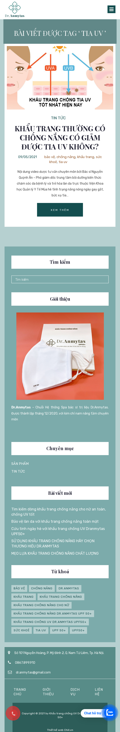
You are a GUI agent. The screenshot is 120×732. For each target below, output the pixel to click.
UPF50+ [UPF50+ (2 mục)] (78, 630)
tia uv (63, 162)
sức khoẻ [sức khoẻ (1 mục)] (22, 630)
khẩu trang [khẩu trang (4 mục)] (24, 596)
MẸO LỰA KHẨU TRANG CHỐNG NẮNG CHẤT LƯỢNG (55, 553)
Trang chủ (20, 692)
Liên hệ (99, 692)
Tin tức (58, 118)
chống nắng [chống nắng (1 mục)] (41, 588)
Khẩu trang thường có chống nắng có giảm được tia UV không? (60, 137)
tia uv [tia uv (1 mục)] (41, 630)
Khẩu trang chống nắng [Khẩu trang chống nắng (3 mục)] (61, 596)
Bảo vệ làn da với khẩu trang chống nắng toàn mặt (55, 521)
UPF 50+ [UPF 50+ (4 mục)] (59, 630)
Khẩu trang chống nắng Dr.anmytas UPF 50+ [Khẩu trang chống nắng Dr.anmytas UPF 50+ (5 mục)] (53, 613)
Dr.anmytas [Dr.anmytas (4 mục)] (69, 588)
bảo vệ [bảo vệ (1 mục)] (19, 588)
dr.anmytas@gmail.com (33, 672)
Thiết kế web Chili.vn (60, 730)
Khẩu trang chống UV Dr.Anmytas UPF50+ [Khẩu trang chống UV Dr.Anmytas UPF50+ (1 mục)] (50, 622)
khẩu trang (85, 157)
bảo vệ (49, 157)
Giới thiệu (48, 692)
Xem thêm (60, 210)
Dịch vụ (75, 692)
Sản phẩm (20, 464)
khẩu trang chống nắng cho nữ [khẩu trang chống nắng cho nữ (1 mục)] (41, 605)
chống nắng (66, 157)
